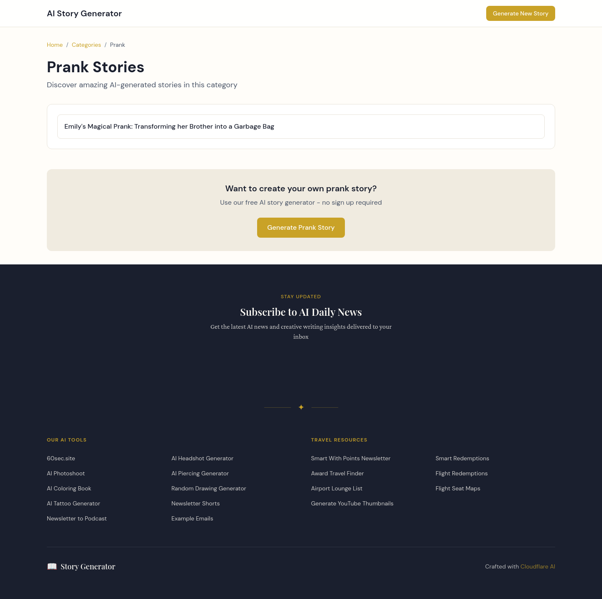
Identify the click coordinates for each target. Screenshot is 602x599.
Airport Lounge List (336, 488)
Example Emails (192, 518)
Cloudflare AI (537, 566)
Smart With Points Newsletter (350, 458)
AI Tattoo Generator (73, 503)
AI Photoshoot (66, 473)
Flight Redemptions (462, 473)
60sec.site (61, 458)
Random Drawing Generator (208, 488)
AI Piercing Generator (200, 473)
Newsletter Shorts (195, 503)
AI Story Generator (84, 13)
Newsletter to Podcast (77, 518)
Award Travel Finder (337, 473)
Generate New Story (520, 13)
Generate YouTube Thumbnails (352, 503)
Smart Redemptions (462, 458)
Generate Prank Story (301, 227)
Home (55, 44)
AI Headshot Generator (202, 458)
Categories (86, 44)
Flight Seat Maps (458, 488)
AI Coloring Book (69, 488)
